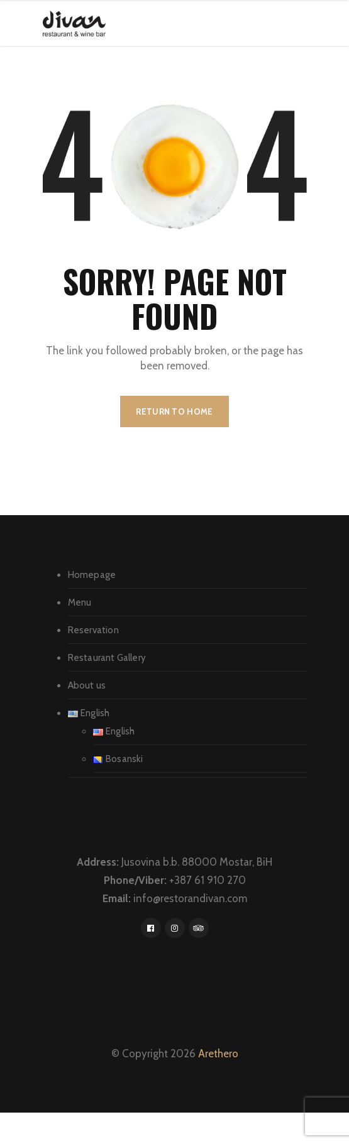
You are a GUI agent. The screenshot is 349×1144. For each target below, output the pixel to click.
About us (87, 685)
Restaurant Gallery (107, 657)
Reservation (93, 630)
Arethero (218, 1053)
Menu (80, 602)
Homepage (92, 574)
